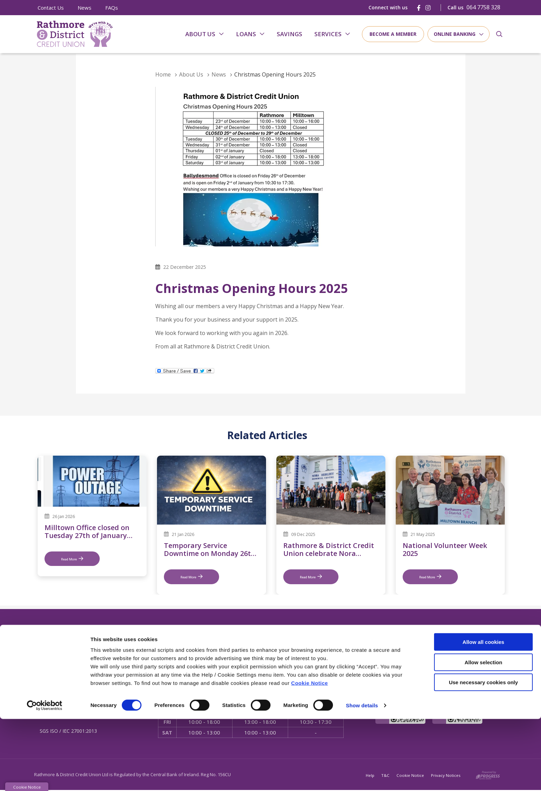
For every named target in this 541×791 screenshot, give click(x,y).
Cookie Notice (309, 755)
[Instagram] (428, 8)
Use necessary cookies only (483, 754)
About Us (200, 34)
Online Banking (454, 34)
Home (163, 74)
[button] (499, 34)
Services (328, 34)
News (84, 7)
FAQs (111, 7)
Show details (362, 777)
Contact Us (51, 7)
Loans (246, 34)
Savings (289, 34)
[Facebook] (419, 8)
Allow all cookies (483, 714)
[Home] (72, 34)
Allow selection (483, 734)
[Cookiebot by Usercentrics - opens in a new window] (44, 777)
